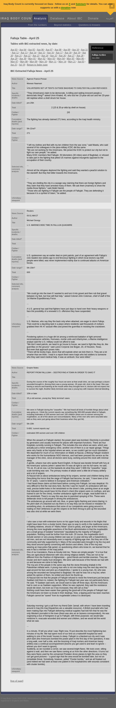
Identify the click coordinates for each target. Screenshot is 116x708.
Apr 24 (44, 55)
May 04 (61, 58)
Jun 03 (81, 61)
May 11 (53, 61)
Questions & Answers (89, 25)
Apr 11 (84, 49)
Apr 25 (53, 55)
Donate (93, 18)
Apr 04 (22, 49)
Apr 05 (31, 49)
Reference (97, 48)
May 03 (51, 58)
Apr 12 (15, 52)
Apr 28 (79, 55)
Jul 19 (22, 64)
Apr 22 (27, 55)
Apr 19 (76, 52)
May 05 (70, 58)
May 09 (33, 61)
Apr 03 (13, 49)
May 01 (32, 58)
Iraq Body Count (16, 18)
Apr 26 (62, 55)
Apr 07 (49, 49)
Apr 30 (22, 58)
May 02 (41, 58)
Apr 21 (18, 55)
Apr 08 (57, 49)
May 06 (80, 58)
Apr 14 (32, 52)
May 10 (43, 61)
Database (57, 18)
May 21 (72, 61)
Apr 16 (50, 52)
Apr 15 (41, 52)
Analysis (40, 18)
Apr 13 (24, 52)
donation (66, 7)
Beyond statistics (62, 25)
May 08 (24, 61)
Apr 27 (71, 55)
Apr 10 (75, 49)
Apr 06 (40, 49)
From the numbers (37, 25)
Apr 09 (66, 49)
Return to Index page (37, 64)
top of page (16, 680)
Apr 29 (13, 58)
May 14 (62, 61)
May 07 (14, 61)
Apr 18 (68, 52)
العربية (109, 18)
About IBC (75, 18)
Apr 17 (59, 52)
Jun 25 (13, 64)
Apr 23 (35, 55)
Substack (81, 4)
